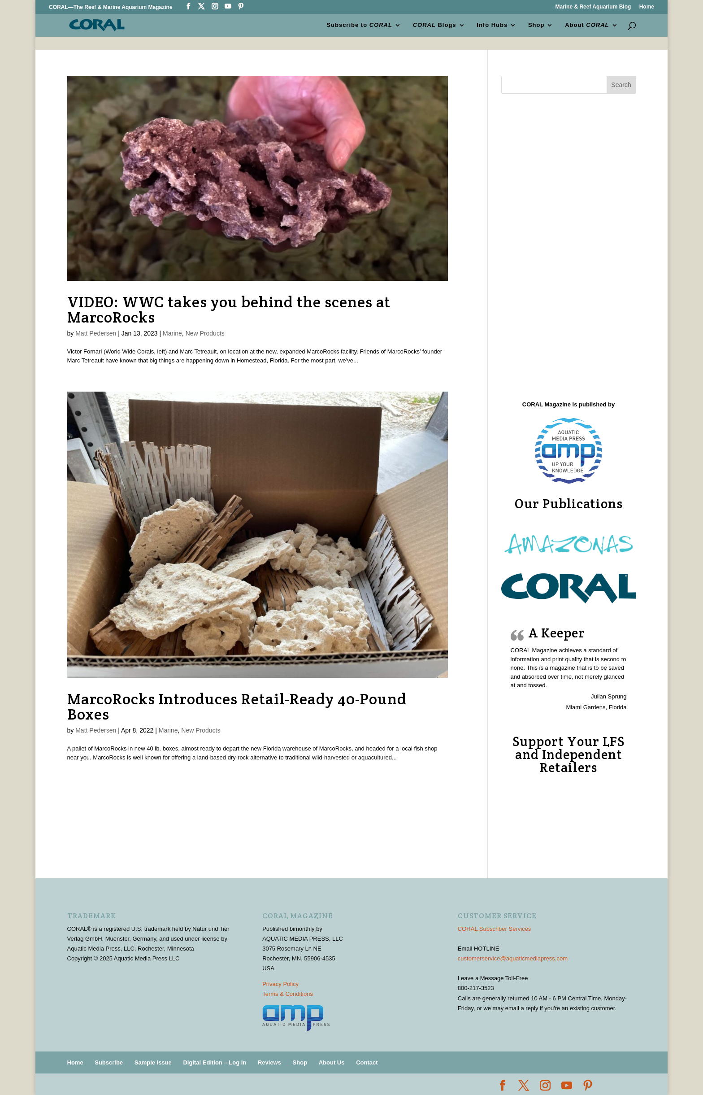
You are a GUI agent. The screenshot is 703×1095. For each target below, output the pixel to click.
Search (621, 84)
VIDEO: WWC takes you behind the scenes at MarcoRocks (229, 309)
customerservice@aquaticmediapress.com (513, 958)
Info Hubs (492, 25)
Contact (367, 1062)
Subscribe (109, 1062)
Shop (536, 25)
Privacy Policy (280, 984)
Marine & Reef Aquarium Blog (593, 7)
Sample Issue (153, 1062)
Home (646, 7)
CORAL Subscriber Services (494, 928)
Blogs (434, 25)
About (587, 25)
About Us (332, 1062)
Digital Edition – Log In (214, 1062)
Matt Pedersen (95, 333)
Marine (172, 333)
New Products (205, 333)
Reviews (269, 1062)
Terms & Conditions (287, 993)
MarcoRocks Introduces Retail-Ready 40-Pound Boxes (237, 706)
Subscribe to (360, 25)
